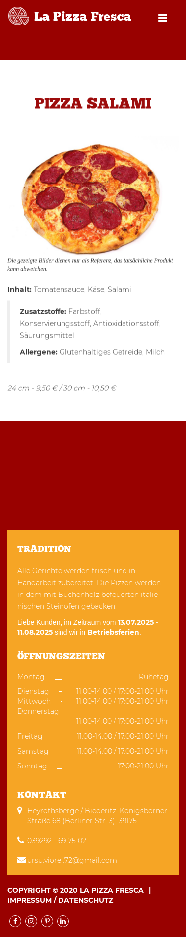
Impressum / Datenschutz (60, 900)
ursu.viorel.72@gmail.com (72, 860)
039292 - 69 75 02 (56, 840)
